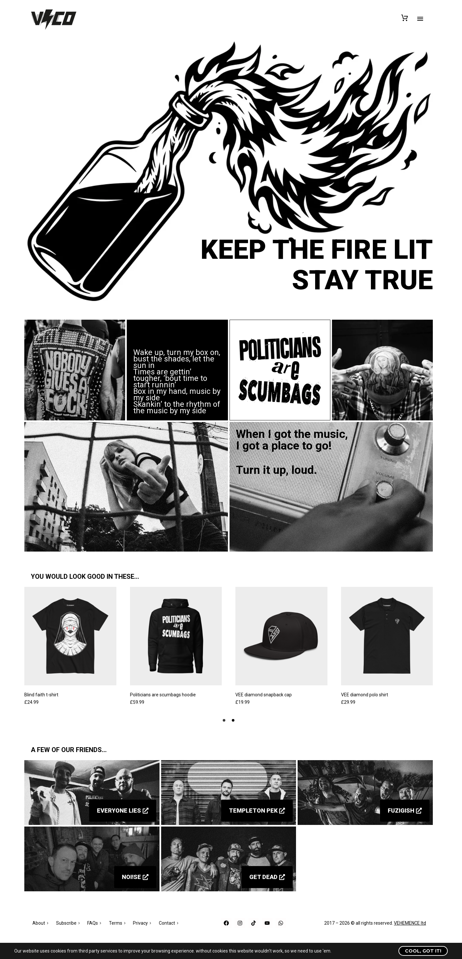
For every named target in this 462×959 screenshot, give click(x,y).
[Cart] (405, 17)
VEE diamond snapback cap (263, 694)
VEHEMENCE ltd (410, 923)
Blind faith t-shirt (41, 694)
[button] (224, 720)
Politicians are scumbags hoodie (163, 694)
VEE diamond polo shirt (364, 694)
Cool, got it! (423, 951)
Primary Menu (420, 19)
